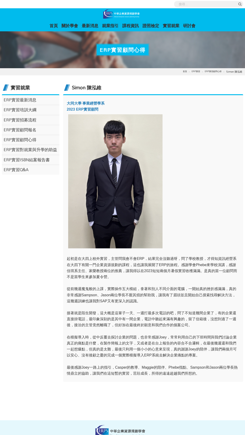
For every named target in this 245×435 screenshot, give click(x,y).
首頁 (55, 25)
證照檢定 (151, 25)
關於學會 (69, 25)
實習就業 (171, 25)
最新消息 (90, 25)
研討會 (189, 25)
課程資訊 (130, 25)
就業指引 (110, 25)
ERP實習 (196, 72)
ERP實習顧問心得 (213, 72)
